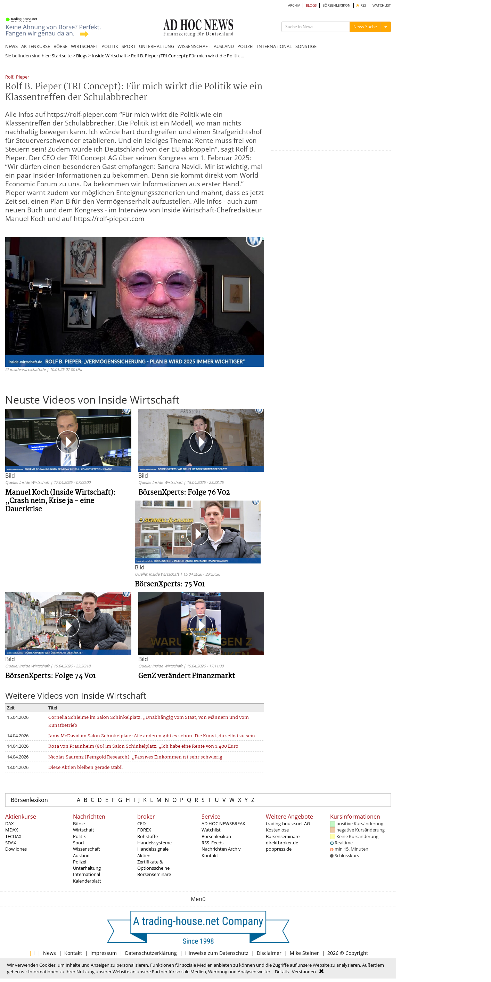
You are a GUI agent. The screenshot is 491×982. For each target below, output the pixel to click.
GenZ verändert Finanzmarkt (186, 676)
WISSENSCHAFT (194, 46)
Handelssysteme (154, 842)
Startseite (62, 55)
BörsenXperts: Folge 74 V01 (50, 676)
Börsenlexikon (29, 800)
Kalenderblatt (87, 881)
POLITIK (109, 46)
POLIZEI (245, 46)
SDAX (10, 842)
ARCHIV (294, 5)
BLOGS (311, 5)
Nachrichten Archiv (221, 849)
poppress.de (279, 849)
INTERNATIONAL (274, 46)
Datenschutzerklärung (151, 953)
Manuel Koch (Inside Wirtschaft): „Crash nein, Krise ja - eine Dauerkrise (60, 501)
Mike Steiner (304, 953)
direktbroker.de (282, 842)
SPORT (129, 46)
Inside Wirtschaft (109, 55)
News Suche (365, 27)
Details (282, 971)
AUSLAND (224, 46)
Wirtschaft (83, 830)
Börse (79, 823)
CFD (141, 823)
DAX (9, 823)
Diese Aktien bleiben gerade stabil (85, 767)
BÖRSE (60, 46)
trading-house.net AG (288, 823)
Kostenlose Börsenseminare (283, 833)
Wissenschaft (86, 849)
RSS (361, 5)
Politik (79, 836)
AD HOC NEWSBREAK (223, 823)
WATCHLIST (382, 5)
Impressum (103, 953)
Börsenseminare (154, 874)
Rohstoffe (147, 836)
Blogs (81, 55)
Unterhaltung (87, 868)
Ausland (81, 855)
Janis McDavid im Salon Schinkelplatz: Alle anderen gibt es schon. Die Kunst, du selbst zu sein (151, 736)
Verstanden (304, 971)
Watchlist (211, 830)
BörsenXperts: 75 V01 (170, 584)
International (86, 874)
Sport (78, 842)
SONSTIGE (306, 46)
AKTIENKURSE (35, 46)
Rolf (9, 77)
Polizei (79, 862)
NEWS (11, 46)
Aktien (143, 855)
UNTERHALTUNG (156, 46)
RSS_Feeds (212, 842)
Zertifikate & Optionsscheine (153, 865)
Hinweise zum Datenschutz (216, 953)
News (49, 953)
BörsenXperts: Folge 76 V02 (184, 492)
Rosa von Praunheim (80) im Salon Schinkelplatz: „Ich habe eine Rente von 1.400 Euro (143, 746)
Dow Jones (16, 849)
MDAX (11, 830)
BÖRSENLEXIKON (336, 5)
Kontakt (210, 855)
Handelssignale (153, 849)
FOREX (144, 830)
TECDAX (13, 836)
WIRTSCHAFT (84, 46)
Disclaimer (269, 953)
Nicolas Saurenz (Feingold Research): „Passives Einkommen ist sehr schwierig (135, 757)
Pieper (22, 77)
